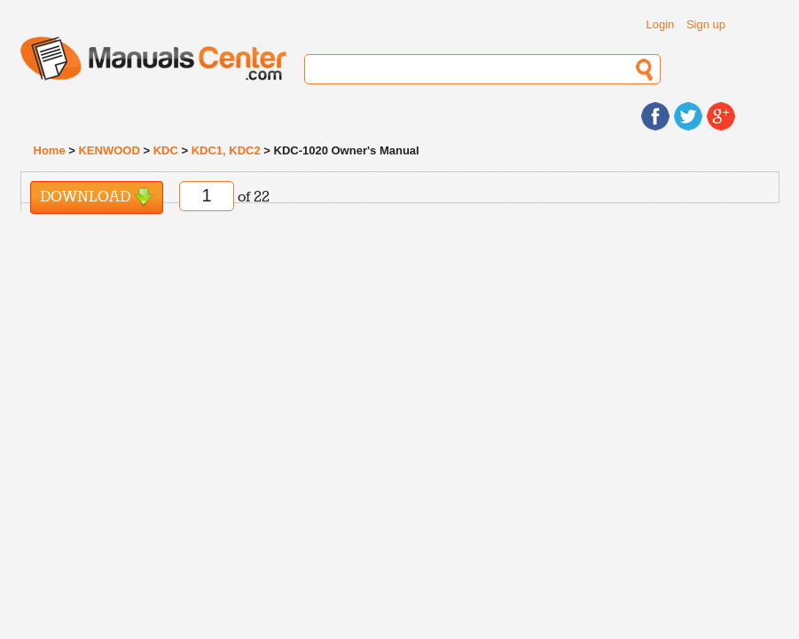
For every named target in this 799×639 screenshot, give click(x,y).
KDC (165, 150)
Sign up (705, 24)
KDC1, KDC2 (226, 150)
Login (660, 24)
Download (96, 197)
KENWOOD (108, 150)
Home (50, 150)
